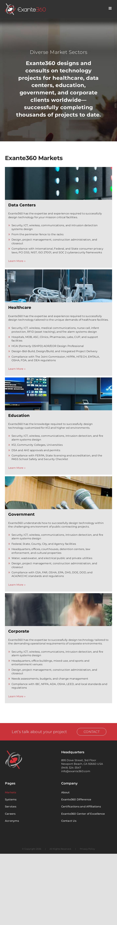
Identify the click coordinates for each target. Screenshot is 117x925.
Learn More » (17, 261)
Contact (92, 732)
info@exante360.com (75, 771)
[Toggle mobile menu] (110, 8)
